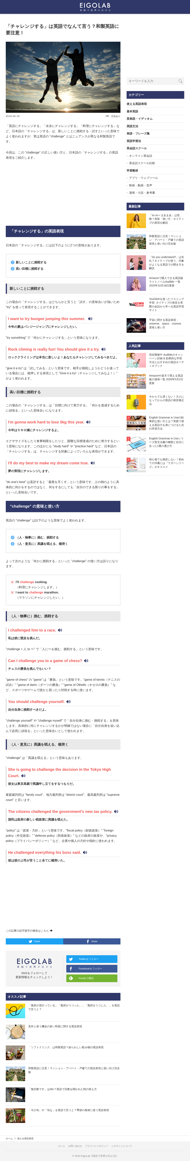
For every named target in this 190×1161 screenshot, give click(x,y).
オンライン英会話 (140, 155)
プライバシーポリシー (96, 1146)
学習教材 (132, 170)
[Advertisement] (63, 193)
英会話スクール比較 (142, 163)
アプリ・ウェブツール (143, 177)
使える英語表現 (137, 103)
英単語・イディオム (140, 118)
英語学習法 (134, 141)
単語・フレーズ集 (138, 133)
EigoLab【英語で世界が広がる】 (99, 1155)
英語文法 (132, 126)
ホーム (9, 1138)
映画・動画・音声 (140, 185)
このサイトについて (121, 1146)
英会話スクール (137, 148)
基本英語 (132, 111)
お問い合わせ (75, 1146)
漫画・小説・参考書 (142, 192)
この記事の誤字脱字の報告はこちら (29, 930)
